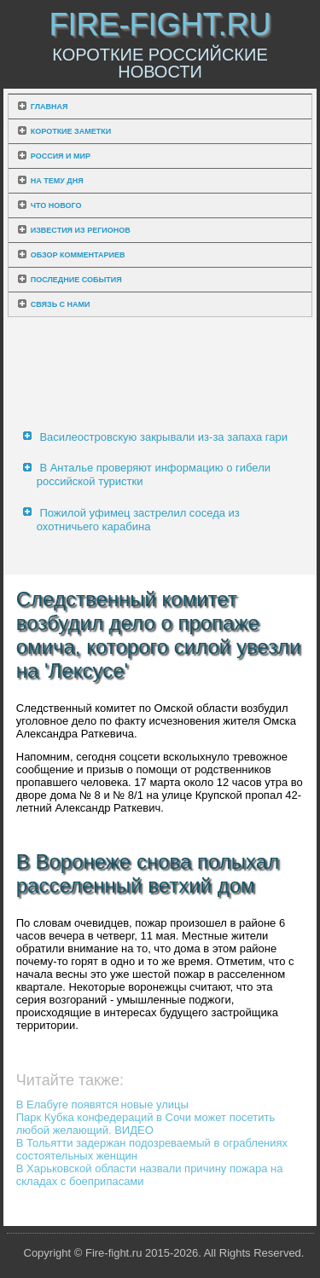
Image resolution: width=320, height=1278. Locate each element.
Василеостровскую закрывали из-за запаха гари (163, 437)
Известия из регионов (81, 230)
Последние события (76, 279)
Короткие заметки (71, 131)
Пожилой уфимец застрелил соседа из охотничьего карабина (138, 519)
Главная (49, 106)
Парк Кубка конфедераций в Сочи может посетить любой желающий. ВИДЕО (145, 1123)
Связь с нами (60, 304)
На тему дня (57, 180)
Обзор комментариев (78, 255)
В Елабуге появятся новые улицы (102, 1104)
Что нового (56, 205)
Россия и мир (60, 156)
